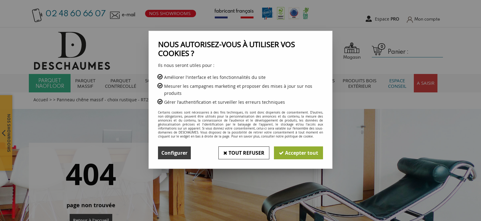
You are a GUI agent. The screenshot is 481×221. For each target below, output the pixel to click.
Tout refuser (243, 152)
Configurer (174, 152)
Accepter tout (298, 152)
